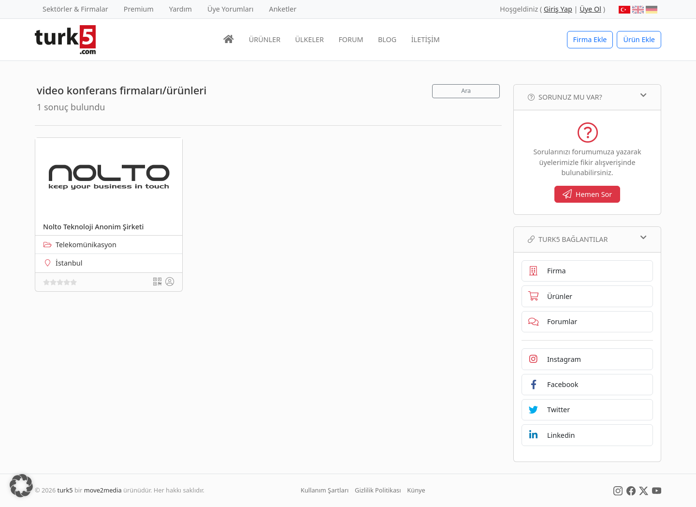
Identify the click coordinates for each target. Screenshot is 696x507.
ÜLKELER (309, 39)
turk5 (65, 490)
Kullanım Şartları (324, 490)
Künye (416, 490)
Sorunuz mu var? (587, 97)
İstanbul (69, 263)
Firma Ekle (590, 39)
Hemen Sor (587, 194)
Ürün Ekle (639, 39)
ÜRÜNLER (264, 39)
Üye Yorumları (230, 9)
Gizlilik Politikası (378, 490)
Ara (466, 91)
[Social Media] (618, 490)
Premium (139, 9)
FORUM (350, 39)
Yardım (180, 9)
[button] (21, 485)
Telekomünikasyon (86, 244)
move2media (103, 490)
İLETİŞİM (425, 39)
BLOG (387, 39)
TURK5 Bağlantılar (587, 239)
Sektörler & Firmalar (75, 9)
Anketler (283, 9)
